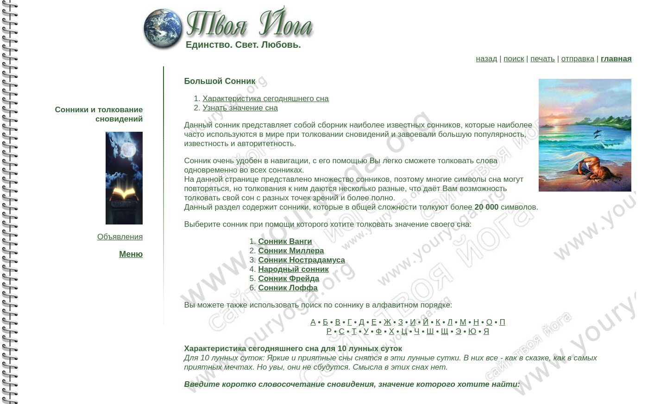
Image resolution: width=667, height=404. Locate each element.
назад (486, 58)
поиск (513, 58)
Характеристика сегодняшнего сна (265, 98)
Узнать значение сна (239, 107)
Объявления (120, 236)
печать (542, 58)
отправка (577, 58)
